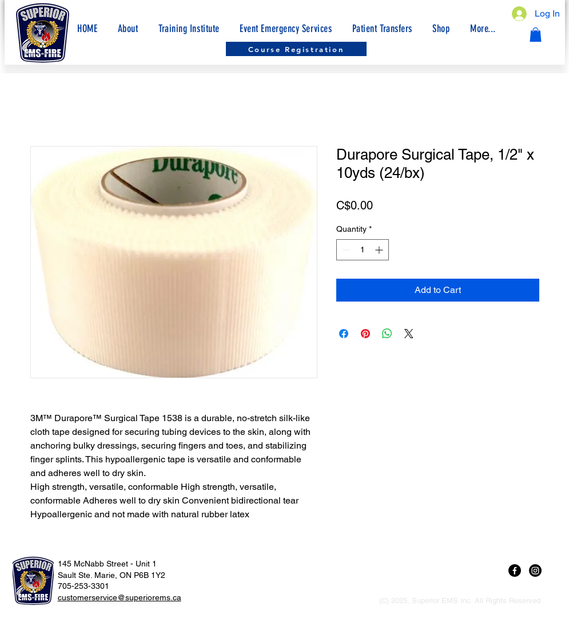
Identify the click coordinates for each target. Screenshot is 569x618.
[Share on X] (409, 333)
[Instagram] (535, 570)
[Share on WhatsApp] (387, 333)
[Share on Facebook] (344, 333)
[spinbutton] (362, 250)
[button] (482, 29)
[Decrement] (345, 250)
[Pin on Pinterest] (365, 333)
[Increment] (380, 250)
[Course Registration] (296, 49)
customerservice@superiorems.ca (119, 597)
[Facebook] (514, 570)
